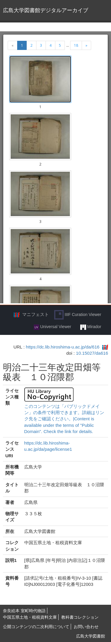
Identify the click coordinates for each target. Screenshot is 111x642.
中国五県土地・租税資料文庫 (30, 617)
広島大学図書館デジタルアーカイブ (45, 10)
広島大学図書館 (90, 636)
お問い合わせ (86, 626)
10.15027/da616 (92, 353)
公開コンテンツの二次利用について (36, 626)
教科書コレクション (80, 617)
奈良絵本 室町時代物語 (24, 610)
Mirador (90, 327)
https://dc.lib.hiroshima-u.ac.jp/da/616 (62, 346)
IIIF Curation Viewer (77, 315)
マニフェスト (35, 314)
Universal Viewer (52, 327)
